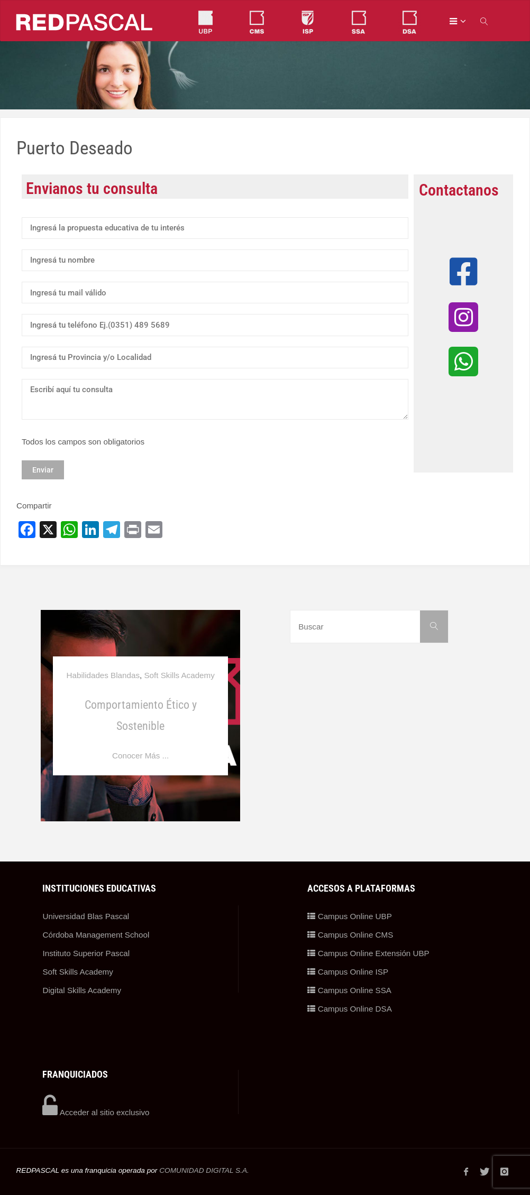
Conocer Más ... (140, 755)
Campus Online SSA (349, 990)
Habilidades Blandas (103, 675)
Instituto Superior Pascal (86, 953)
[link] (484, 21)
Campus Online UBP (349, 916)
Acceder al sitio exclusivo (95, 1112)
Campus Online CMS (350, 934)
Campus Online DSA (349, 1008)
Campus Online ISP (347, 971)
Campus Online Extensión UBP (368, 953)
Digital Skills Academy (81, 990)
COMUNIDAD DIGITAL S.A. (204, 1170)
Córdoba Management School (95, 934)
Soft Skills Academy (179, 675)
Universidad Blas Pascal (85, 916)
